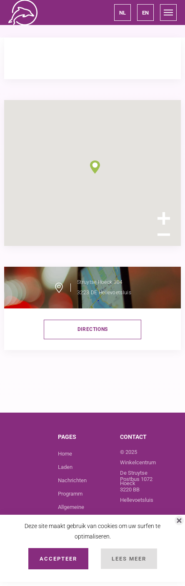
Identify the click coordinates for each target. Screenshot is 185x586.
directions (93, 329)
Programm (70, 494)
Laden (65, 467)
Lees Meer (129, 559)
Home (65, 454)
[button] (122, 12)
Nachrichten (72, 480)
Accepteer (58, 559)
